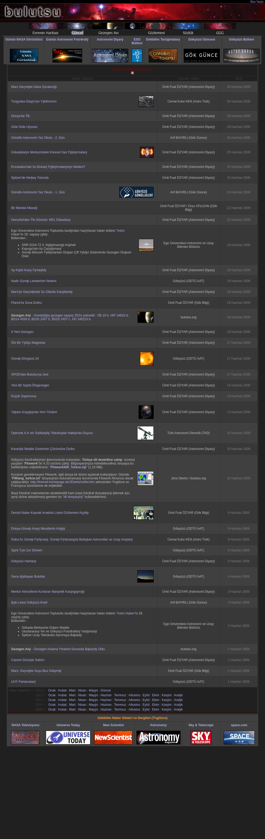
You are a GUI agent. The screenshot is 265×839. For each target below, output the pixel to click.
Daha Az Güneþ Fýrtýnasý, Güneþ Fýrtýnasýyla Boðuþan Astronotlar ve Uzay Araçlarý (72, 539)
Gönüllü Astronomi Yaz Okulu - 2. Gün (38, 138)
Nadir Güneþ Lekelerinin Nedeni (33, 281)
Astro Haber (125, 613)
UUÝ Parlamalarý (23, 682)
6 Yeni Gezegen (22, 332)
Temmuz (120, 695)
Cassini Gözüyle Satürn (27, 660)
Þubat (62, 690)
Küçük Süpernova (23, 396)
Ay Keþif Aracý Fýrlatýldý (28, 270)
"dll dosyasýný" (73, 497)
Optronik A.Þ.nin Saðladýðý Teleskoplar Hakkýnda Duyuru (52, 433)
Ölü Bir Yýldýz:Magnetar (28, 343)
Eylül (146, 695)
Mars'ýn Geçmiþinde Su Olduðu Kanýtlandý (42, 292)
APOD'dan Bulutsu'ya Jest (29, 374)
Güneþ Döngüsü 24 (25, 358)
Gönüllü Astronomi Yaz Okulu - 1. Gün (38, 192)
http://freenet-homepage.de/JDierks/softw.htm (62, 482)
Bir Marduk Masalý (24, 208)
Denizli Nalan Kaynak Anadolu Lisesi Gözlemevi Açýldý (50, 513)
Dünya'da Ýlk (20, 116)
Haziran (106, 695)
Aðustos (134, 695)
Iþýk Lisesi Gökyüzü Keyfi (29, 602)
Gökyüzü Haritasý (23, 561)
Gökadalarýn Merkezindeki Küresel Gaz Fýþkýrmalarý (49, 152)
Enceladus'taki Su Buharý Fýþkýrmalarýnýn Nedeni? (48, 167)
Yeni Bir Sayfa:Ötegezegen (30, 385)
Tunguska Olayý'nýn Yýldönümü (33, 101)
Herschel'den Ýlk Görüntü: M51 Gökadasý (40, 220)
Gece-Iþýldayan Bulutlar (28, 576)
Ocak (52, 690)
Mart (72, 690)
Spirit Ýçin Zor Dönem (26, 550)
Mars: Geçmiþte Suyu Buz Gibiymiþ (36, 671)
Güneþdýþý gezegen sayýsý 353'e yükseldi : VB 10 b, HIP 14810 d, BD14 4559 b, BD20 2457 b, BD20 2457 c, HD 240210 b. (70, 317)
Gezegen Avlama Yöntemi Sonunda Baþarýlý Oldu (69, 649)
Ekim (155, 695)
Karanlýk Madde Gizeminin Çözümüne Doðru (43, 449)
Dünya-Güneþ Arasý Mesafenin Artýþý (38, 528)
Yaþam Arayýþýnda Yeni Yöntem (34, 412)
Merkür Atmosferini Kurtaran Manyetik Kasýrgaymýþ (48, 591)
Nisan (82, 690)
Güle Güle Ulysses (24, 127)
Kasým (166, 695)
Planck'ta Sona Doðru (26, 303)
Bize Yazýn (257, 1)
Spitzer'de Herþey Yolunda (29, 178)
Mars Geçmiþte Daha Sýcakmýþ (34, 87)
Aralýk (178, 695)
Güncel (106, 690)
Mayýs (93, 690)
